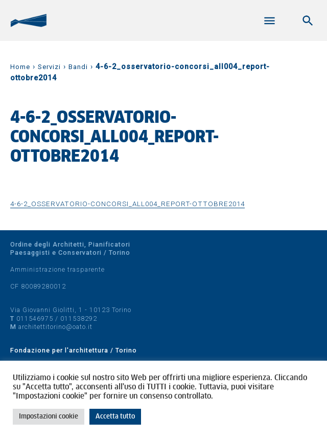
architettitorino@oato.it (55, 327)
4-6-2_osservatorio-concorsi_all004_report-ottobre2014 (127, 204)
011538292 (78, 318)
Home (20, 67)
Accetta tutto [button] (115, 416)
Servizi (49, 67)
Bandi (78, 67)
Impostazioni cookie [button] (48, 416)
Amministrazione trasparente (57, 269)
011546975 (34, 318)
